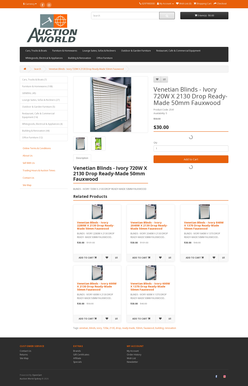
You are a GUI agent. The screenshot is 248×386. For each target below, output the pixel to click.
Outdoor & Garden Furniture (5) (38, 106)
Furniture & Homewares (64, 50)
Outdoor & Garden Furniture (136, 50)
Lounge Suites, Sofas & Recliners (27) (41, 99)
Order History (134, 354)
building (159, 328)
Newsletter (132, 361)
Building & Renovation (79, 58)
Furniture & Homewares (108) (37, 86)
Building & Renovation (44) (35, 130)
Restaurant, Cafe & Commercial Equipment (178, 50)
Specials (77, 361)
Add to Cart (191, 159)
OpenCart (37, 375)
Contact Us (28, 177)
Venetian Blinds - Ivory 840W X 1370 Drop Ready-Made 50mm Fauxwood (204, 225)
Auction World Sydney (31, 378)
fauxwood (149, 328)
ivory (99, 328)
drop (118, 328)
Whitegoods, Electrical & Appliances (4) (42, 123)
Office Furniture (104, 58)
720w (105, 328)
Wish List (131, 358)
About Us (27, 155)
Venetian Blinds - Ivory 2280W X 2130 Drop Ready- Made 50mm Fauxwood (95, 225)
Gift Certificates (81, 354)
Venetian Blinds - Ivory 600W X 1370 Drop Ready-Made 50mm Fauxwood (150, 286)
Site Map (27, 185)
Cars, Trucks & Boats (36, 50)
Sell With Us (29, 163)
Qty (155, 142)
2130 (112, 328)
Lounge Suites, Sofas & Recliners (99, 50)
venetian (83, 328)
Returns (24, 354)
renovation (170, 328)
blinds (92, 328)
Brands (77, 350)
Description (82, 158)
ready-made (128, 328)
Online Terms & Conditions (37, 148)
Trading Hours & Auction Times (39, 170)
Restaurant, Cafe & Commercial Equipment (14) (38, 115)
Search (37, 69)
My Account (133, 350)
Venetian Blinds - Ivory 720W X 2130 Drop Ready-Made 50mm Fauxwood (86, 69)
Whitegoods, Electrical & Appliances (44, 58)
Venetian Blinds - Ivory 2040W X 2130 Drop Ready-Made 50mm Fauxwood (149, 225)
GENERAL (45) (29, 93)
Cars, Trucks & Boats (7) (34, 79)
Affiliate (77, 358)
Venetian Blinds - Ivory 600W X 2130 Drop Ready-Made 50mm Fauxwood (97, 286)
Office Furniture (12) (32, 137)
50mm (139, 328)
